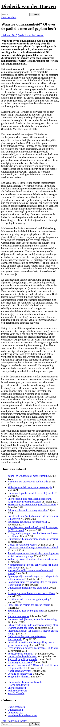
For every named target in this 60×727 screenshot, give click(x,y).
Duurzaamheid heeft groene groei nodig (28, 587)
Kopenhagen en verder (19, 670)
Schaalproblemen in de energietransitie (28, 510)
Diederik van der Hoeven (28, 6)
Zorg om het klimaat (18, 676)
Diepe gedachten (16, 706)
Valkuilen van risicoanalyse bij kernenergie (30, 487)
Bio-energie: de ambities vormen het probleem (31, 593)
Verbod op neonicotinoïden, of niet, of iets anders (33, 559)
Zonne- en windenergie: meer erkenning (28, 475)
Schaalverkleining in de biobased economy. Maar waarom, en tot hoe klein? (33, 626)
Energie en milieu (17, 687)
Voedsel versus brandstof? (21, 653)
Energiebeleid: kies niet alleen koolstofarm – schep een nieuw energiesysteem (30, 500)
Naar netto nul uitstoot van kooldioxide (28, 481)
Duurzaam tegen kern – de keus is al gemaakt (31, 493)
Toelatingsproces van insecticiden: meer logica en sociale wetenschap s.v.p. (33, 554)
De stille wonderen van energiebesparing (28, 599)
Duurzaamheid (8, 17)
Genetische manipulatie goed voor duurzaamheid (33, 547)
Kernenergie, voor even (20, 662)
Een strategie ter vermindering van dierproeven (32, 504)
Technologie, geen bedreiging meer (26, 610)
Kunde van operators (18, 616)
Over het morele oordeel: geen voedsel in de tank (33, 648)
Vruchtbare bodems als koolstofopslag (27, 521)
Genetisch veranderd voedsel (22, 544)
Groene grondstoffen (18, 685)
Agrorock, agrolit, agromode (22, 659)
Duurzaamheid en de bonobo (22, 656)
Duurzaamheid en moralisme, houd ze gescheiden (33, 539)
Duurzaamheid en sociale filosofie (25, 682)
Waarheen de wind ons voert (22, 715)
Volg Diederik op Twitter (14, 721)
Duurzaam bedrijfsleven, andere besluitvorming (32, 619)
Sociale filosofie (16, 693)
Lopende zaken (15, 712)
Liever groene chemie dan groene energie (29, 605)
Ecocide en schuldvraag (20, 673)
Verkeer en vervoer (17, 690)
